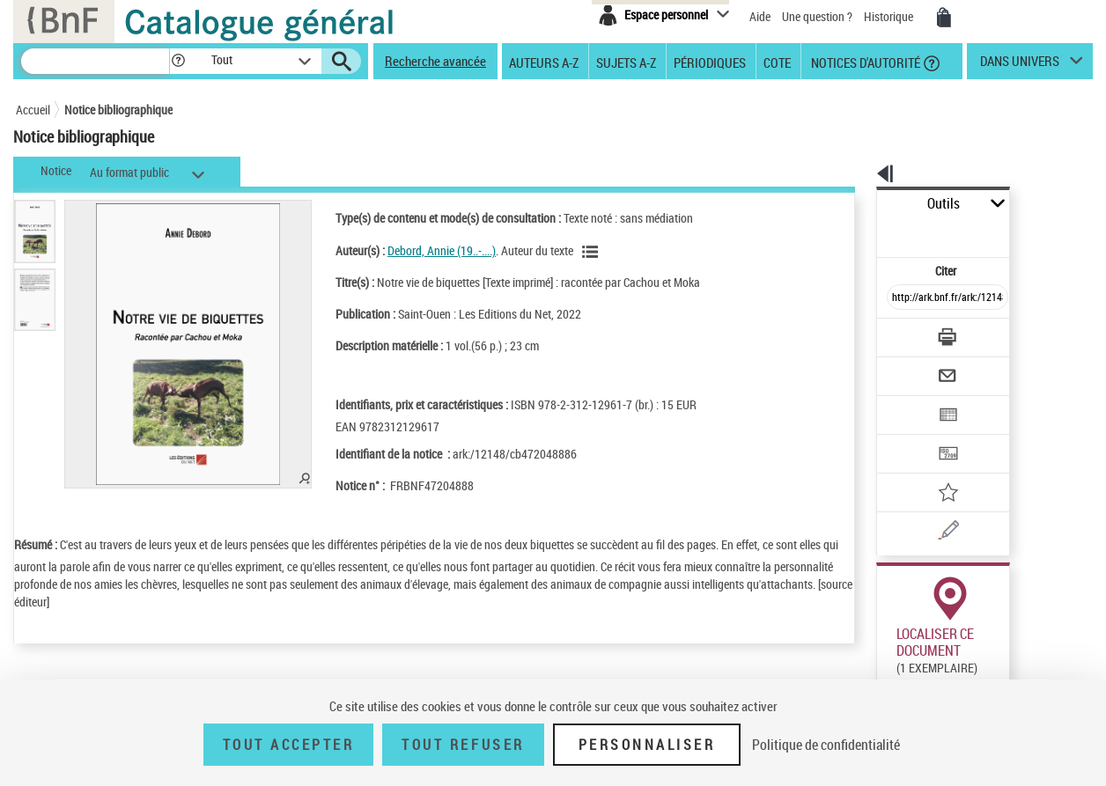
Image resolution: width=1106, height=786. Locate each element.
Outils (857, 204)
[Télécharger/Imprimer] (901, 298)
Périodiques (710, 61)
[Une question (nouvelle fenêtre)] (932, 470)
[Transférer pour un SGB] (906, 401)
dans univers (1019, 65)
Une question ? (817, 16)
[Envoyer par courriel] (898, 332)
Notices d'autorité (864, 61)
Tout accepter (289, 744)
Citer (870, 232)
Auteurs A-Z (544, 61)
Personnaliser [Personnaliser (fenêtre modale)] (647, 744)
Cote (777, 61)
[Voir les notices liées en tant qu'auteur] (569, 251)
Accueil (33, 109)
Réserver (891, 659)
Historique (890, 16)
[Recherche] (95, 61)
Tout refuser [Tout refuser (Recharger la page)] (463, 744)
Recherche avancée (435, 61)
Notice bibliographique (118, 109)
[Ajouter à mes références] (909, 435)
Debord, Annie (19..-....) (419, 250)
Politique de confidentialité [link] (826, 744)
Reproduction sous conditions (1012, 658)
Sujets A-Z (626, 61)
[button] (178, 61)
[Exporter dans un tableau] (910, 367)
